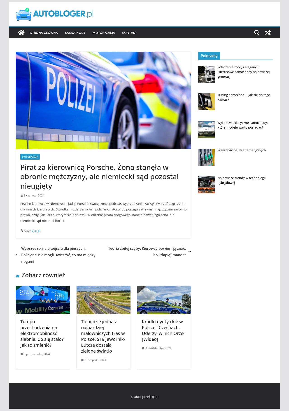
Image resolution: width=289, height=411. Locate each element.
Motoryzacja (104, 32)
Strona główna (44, 32)
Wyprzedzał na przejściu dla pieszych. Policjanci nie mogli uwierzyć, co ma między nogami (56, 255)
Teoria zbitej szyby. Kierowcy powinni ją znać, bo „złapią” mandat (149, 251)
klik (34, 231)
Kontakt (129, 32)
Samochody (75, 32)
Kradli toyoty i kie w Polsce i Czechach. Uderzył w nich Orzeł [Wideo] (163, 330)
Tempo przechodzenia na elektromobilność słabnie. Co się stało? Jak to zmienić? (42, 333)
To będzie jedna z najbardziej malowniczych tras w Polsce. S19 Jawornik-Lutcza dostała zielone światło (103, 336)
